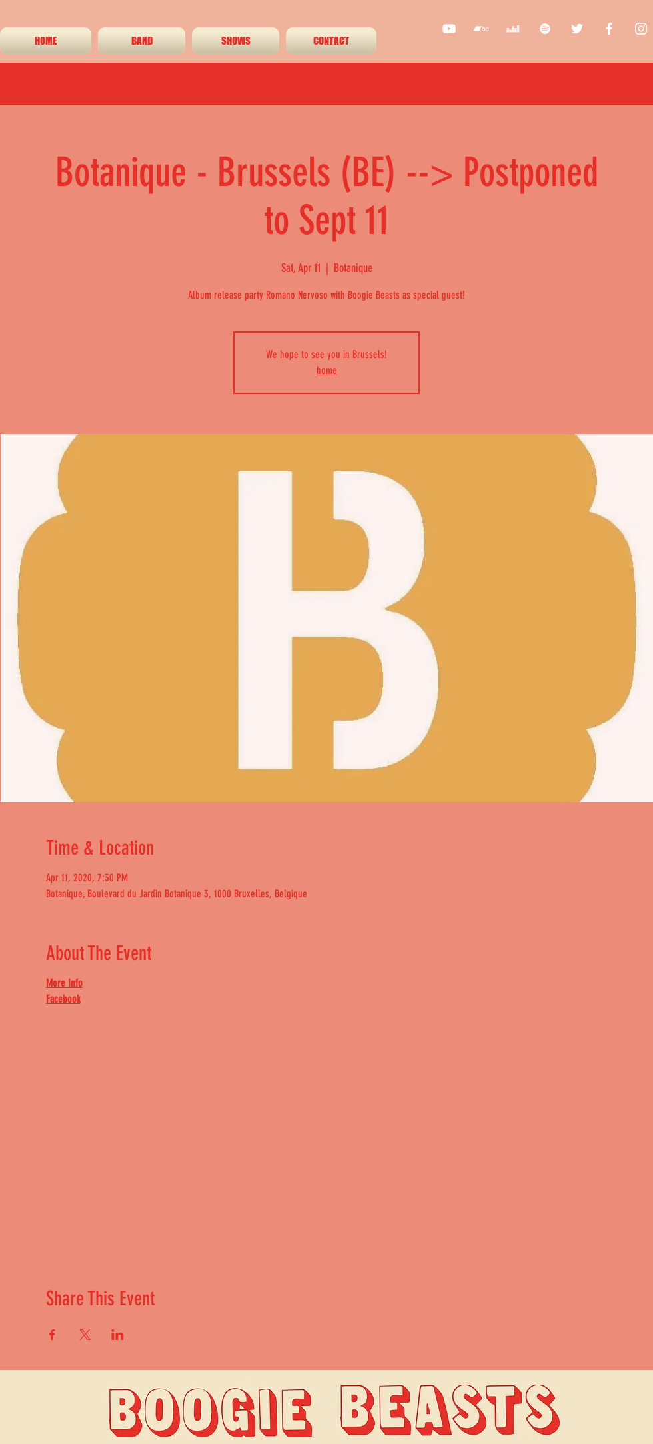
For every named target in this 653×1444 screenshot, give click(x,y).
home (327, 370)
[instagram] (641, 29)
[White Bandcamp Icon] (481, 29)
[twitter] (577, 29)
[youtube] (449, 29)
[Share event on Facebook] (52, 1334)
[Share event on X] (85, 1334)
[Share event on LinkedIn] (117, 1334)
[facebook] (609, 29)
